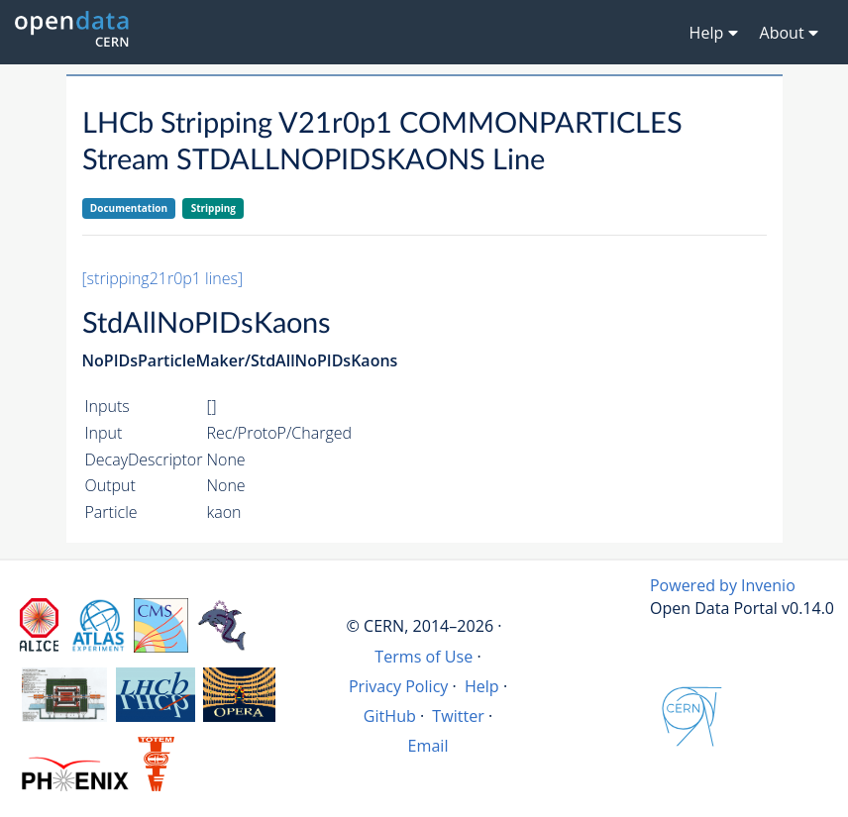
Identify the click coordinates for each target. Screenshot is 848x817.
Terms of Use (423, 656)
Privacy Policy (399, 686)
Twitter (458, 716)
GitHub (390, 716)
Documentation (128, 208)
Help (482, 686)
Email (428, 746)
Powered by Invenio (722, 585)
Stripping (213, 208)
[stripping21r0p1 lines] (163, 278)
